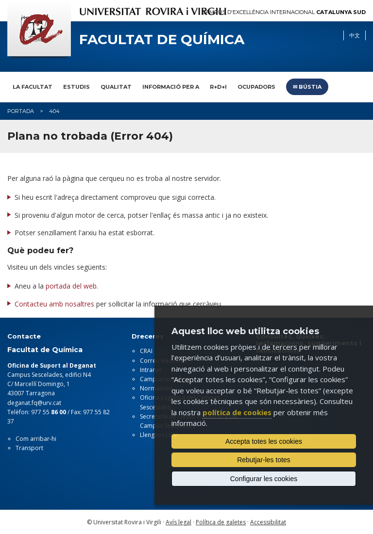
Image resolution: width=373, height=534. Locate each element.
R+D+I (218, 86)
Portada (20, 111)
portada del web (71, 286)
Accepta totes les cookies (263, 441)
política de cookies (237, 412)
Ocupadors (256, 86)
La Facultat (32, 86)
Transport (29, 448)
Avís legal (178, 522)
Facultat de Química (161, 39)
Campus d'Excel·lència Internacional (284, 12)
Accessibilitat (268, 522)
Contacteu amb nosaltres (54, 303)
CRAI (146, 351)
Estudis (76, 86)
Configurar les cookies (264, 479)
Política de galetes (221, 522)
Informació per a (170, 86)
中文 (354, 35)
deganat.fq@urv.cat (34, 403)
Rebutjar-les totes (263, 460)
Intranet (150, 370)
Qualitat (116, 86)
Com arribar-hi (36, 439)
